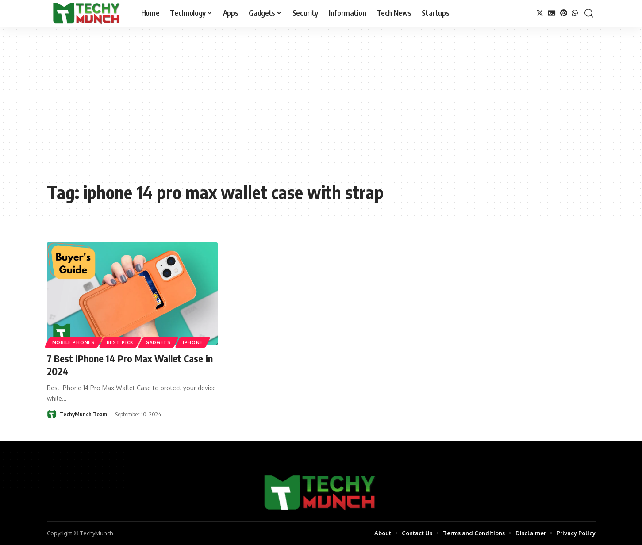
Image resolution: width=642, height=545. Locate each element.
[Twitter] (540, 13)
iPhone (193, 342)
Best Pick (120, 342)
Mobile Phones (73, 342)
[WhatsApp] (574, 13)
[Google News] (552, 13)
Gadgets (158, 342)
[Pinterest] (563, 13)
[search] (588, 13)
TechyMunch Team (83, 414)
